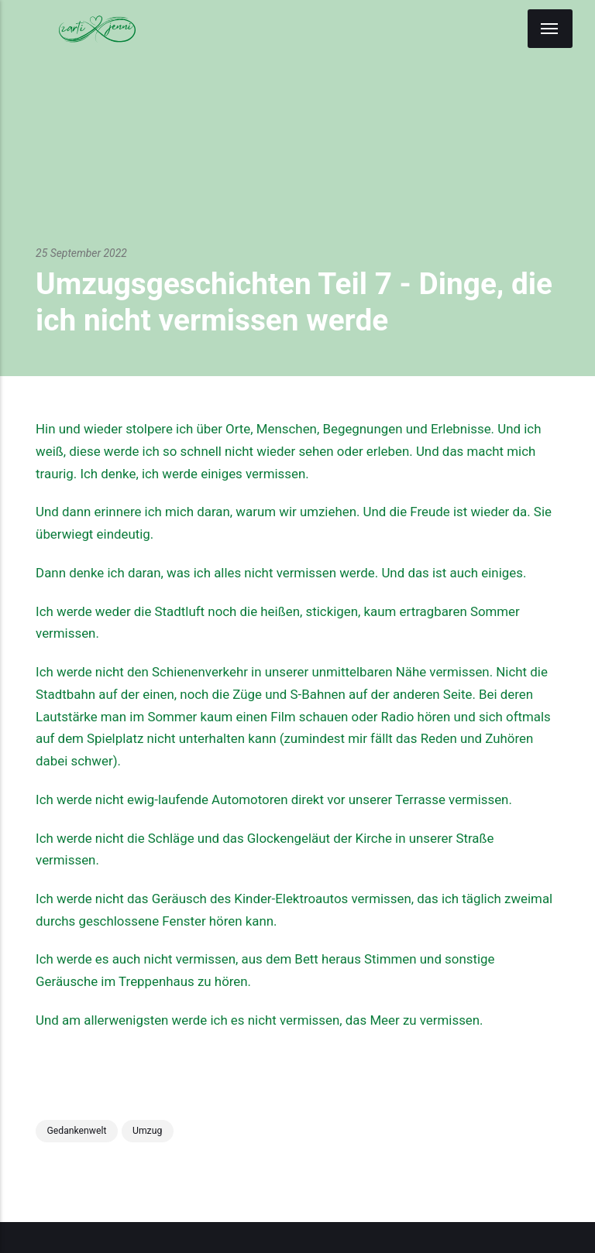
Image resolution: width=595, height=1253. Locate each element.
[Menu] (550, 28)
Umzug (147, 1130)
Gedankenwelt (76, 1130)
